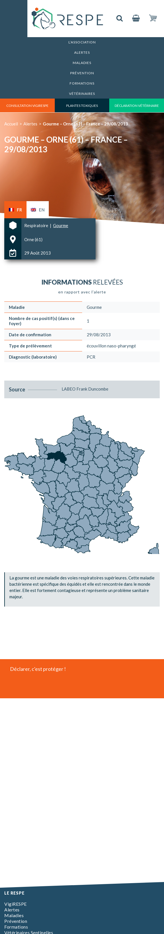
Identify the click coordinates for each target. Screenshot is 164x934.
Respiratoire (36, 225)
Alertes (82, 52)
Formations (82, 83)
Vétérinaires (82, 93)
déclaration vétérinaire (137, 105)
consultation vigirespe (27, 105)
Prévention (82, 73)
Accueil (11, 123)
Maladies (82, 63)
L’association (82, 42)
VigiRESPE (15, 904)
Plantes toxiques (82, 105)
